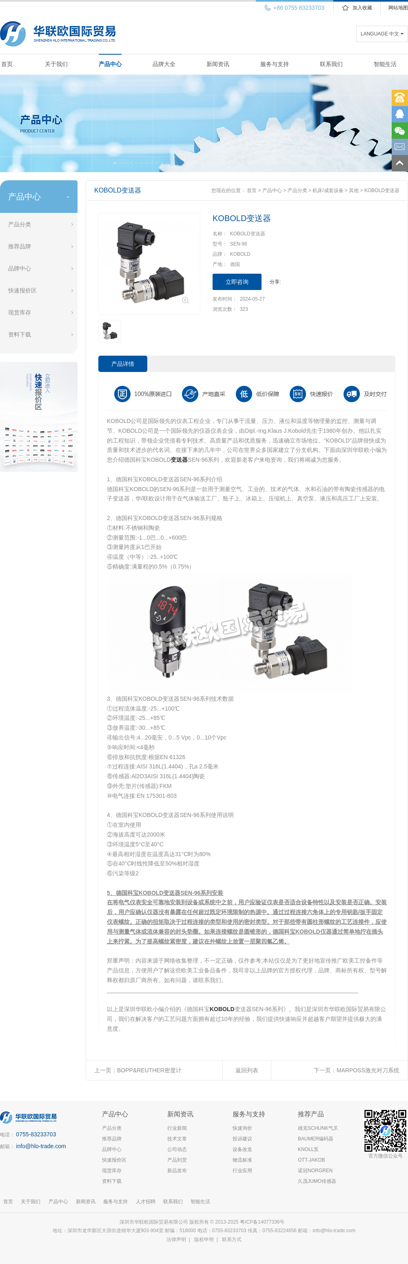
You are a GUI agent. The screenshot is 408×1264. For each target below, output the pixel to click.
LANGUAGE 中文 (380, 34)
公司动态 (177, 1149)
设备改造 (242, 1149)
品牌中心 (19, 268)
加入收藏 (362, 8)
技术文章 (177, 1139)
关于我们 (56, 64)
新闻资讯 (217, 64)
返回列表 (246, 1070)
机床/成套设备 (328, 190)
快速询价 (242, 1128)
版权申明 (204, 1239)
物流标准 (242, 1160)
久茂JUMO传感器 (317, 1181)
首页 (7, 64)
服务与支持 (274, 64)
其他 (354, 190)
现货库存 (19, 312)
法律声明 (176, 1239)
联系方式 (232, 1239)
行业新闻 (177, 1128)
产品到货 (177, 1160)
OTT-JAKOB (311, 1160)
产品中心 (110, 64)
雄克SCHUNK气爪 (318, 1128)
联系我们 (331, 64)
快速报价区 (22, 290)
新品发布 (177, 1170)
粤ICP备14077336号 (263, 1222)
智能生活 (385, 64)
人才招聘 (145, 1201)
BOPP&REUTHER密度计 (149, 1070)
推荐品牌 (19, 246)
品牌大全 (164, 64)
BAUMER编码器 (315, 1139)
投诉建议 (242, 1139)
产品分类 (19, 224)
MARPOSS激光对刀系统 (368, 1070)
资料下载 (19, 334)
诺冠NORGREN (315, 1170)
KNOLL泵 (308, 1149)
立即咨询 (237, 282)
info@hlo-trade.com (41, 1146)
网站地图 (398, 8)
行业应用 (242, 1170)
